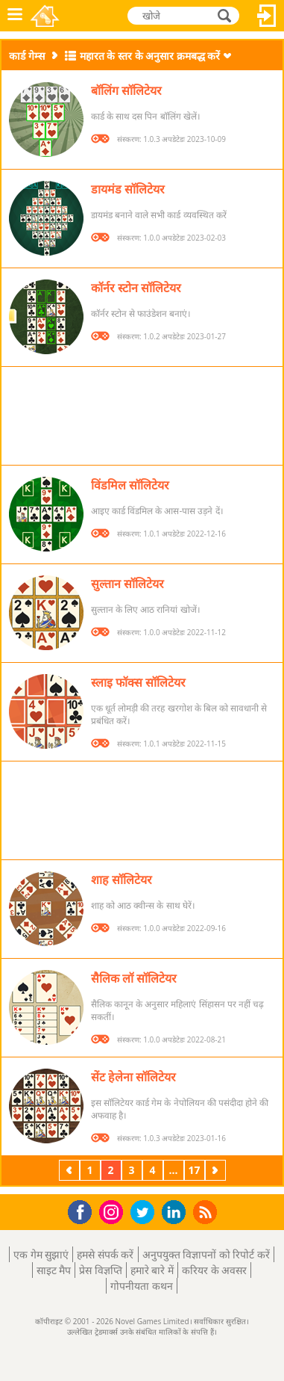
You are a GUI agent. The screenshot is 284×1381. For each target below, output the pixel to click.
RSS (207, 1211)
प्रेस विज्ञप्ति (100, 1270)
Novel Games (46, 15)
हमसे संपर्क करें (105, 1254)
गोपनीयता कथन (141, 1286)
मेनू (14, 15)
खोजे (226, 15)
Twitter (145, 1213)
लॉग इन (267, 15)
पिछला (71, 1170)
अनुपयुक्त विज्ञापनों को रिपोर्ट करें (206, 1254)
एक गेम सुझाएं (41, 1254)
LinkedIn (176, 1212)
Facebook (84, 1210)
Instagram (113, 1211)
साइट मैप (54, 1270)
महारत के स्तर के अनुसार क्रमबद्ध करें (150, 56)
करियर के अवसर (214, 1270)
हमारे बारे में (152, 1270)
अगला (217, 1170)
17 (194, 1170)
